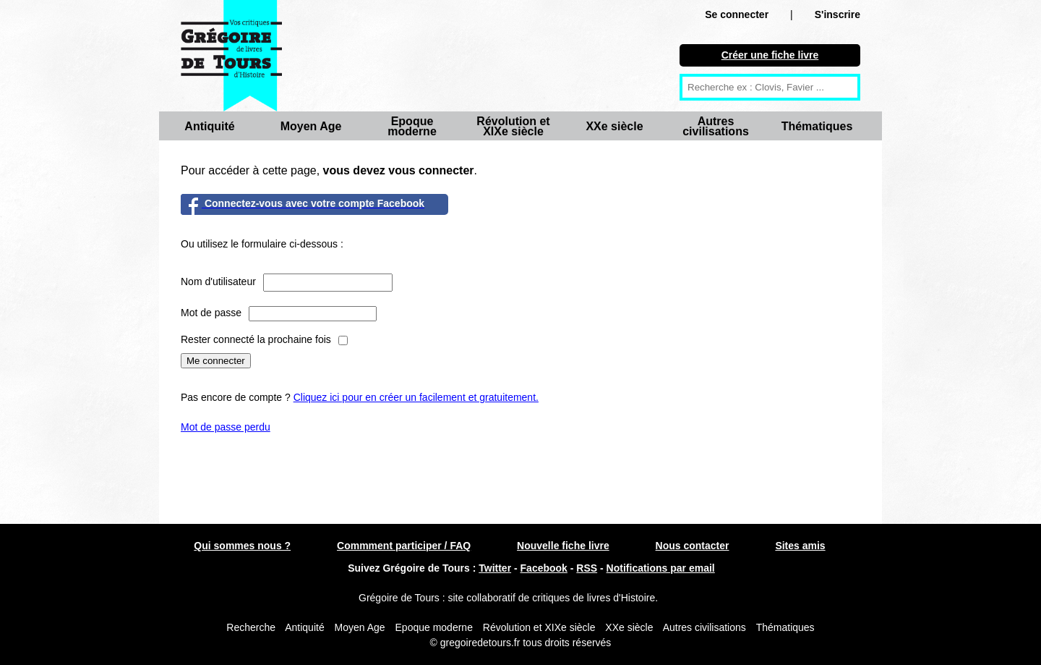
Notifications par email (661, 568)
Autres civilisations (715, 126)
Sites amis (800, 545)
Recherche (250, 627)
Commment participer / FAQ (404, 545)
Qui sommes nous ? (242, 545)
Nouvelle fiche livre (563, 545)
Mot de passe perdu (225, 427)
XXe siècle (614, 126)
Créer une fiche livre (770, 55)
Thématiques (817, 126)
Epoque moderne (412, 126)
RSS (586, 568)
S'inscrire (837, 14)
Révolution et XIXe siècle (512, 126)
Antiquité (209, 126)
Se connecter (736, 14)
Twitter (495, 568)
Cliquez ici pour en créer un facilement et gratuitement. (416, 397)
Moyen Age (311, 126)
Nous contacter (692, 545)
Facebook (543, 568)
